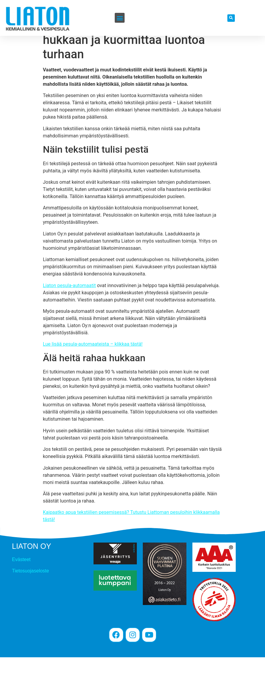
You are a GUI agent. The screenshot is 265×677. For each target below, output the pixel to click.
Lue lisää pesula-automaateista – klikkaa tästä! (93, 364)
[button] (120, 18)
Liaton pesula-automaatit (69, 305)
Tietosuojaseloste (30, 590)
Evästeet (21, 579)
